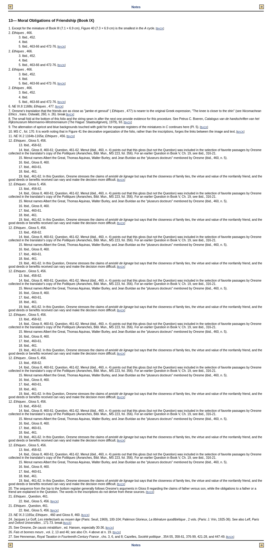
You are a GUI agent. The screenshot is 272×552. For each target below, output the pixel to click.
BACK (160, 28)
